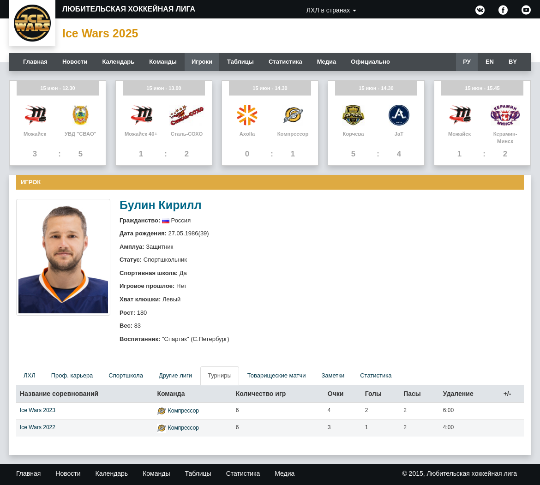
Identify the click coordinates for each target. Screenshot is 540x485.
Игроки (202, 61)
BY (513, 61)
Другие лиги (175, 375)
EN (490, 61)
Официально (370, 61)
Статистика (285, 61)
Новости (75, 61)
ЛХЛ (30, 375)
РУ (467, 61)
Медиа (326, 61)
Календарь (118, 61)
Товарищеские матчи (276, 375)
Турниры (220, 375)
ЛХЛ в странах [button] (331, 10)
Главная (35, 61)
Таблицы (240, 61)
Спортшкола (125, 375)
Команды (163, 61)
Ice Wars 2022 (37, 427)
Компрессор (183, 410)
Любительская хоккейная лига (128, 9)
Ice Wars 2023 (37, 410)
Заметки (332, 375)
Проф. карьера (72, 375)
